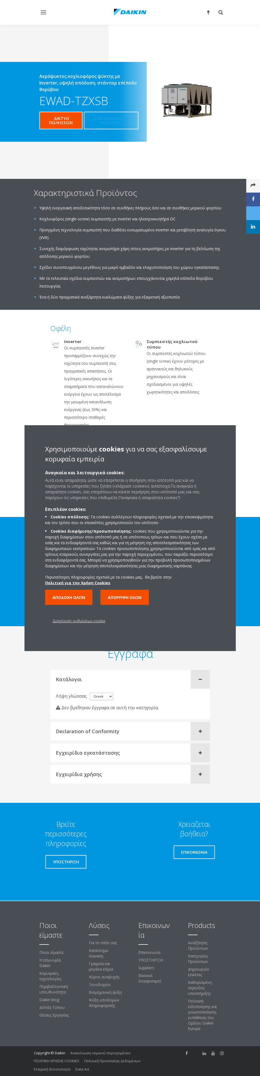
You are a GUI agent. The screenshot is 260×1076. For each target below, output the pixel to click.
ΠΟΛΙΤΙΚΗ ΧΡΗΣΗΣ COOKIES (56, 1060)
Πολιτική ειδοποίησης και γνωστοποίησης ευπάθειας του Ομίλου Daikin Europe (202, 1014)
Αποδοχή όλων (69, 597)
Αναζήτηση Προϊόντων (198, 945)
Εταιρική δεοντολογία (52, 1069)
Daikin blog (49, 999)
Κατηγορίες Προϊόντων (198, 958)
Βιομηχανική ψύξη (105, 992)
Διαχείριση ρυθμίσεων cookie (79, 620)
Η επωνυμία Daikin (50, 962)
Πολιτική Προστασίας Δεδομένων (112, 1060)
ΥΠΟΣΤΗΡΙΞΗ (150, 960)
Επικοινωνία (149, 952)
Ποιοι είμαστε (51, 952)
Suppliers (146, 967)
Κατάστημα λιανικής (98, 953)
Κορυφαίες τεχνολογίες (50, 976)
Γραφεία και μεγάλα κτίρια (101, 966)
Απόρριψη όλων (124, 597)
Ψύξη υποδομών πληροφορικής (104, 1002)
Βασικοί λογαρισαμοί (149, 978)
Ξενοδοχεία (99, 984)
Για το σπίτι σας (103, 942)
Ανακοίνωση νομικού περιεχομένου (100, 1052)
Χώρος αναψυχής (104, 976)
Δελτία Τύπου (52, 1007)
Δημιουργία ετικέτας (198, 972)
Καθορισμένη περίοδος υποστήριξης (200, 988)
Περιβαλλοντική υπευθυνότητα (53, 989)
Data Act (82, 1069)
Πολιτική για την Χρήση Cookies (77, 582)
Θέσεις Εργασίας (54, 1015)
